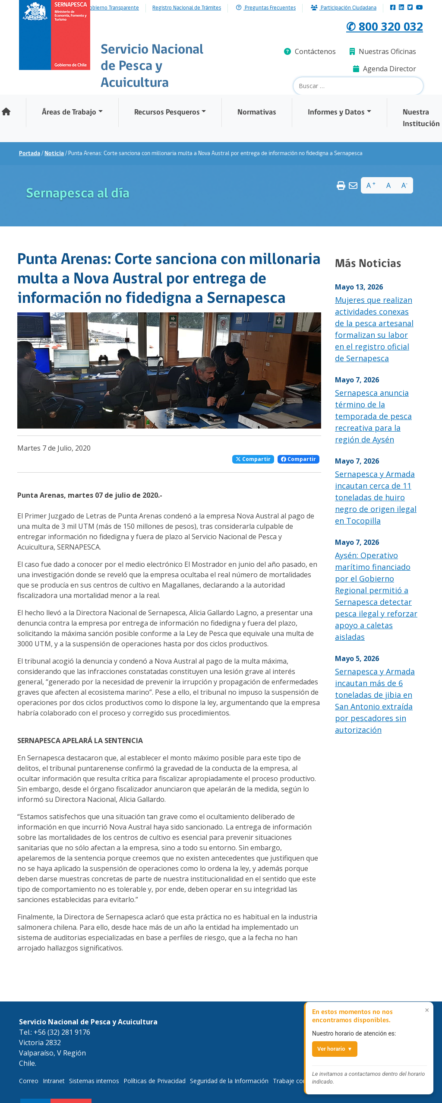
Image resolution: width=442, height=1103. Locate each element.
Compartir (253, 459)
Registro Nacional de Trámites (186, 8)
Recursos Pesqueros (167, 112)
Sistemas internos (94, 1081)
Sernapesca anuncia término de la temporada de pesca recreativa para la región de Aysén (373, 416)
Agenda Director (384, 68)
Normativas (256, 112)
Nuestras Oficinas (383, 51)
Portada (29, 153)
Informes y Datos (336, 112)
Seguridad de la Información (229, 1081)
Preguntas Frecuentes (266, 8)
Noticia (54, 153)
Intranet (54, 1081)
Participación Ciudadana (343, 8)
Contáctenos (310, 51)
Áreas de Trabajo (69, 112)
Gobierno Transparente (112, 8)
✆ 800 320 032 (379, 25)
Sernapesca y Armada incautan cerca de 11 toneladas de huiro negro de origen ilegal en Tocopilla (376, 497)
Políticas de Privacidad (154, 1081)
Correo (28, 1081)
